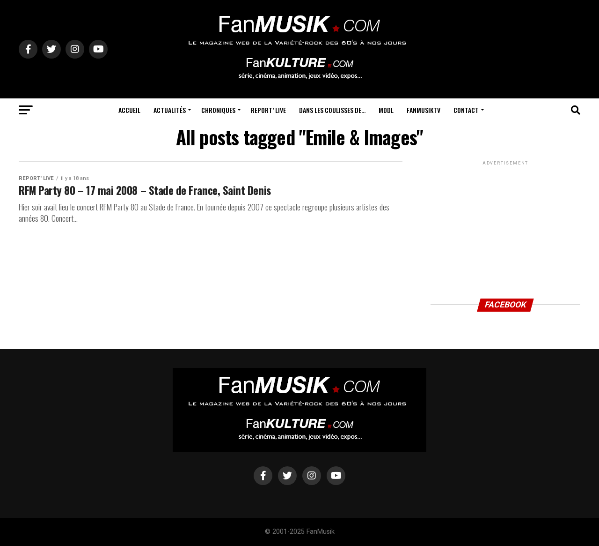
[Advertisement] (505, 225)
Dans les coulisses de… (332, 110)
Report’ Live (268, 110)
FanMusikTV (423, 110)
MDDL (386, 110)
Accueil (129, 110)
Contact (466, 110)
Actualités (169, 110)
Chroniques (218, 110)
